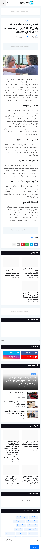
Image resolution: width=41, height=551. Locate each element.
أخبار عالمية (22, 517)
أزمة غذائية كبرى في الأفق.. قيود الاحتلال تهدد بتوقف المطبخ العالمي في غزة (30, 296)
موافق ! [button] (34, 547)
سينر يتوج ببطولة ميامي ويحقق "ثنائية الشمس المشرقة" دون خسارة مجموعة (11, 480)
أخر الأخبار (19, 521)
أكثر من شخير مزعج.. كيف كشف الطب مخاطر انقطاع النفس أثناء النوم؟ (30, 480)
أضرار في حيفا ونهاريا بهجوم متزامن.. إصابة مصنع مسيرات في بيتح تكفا (30, 445)
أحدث (37, 340)
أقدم (3, 340)
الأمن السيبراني (30, 529)
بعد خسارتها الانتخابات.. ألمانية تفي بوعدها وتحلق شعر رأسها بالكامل (12, 272)
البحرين (32, 533)
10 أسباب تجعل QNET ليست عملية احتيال (14, 403)
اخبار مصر (31, 521)
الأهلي (18, 529)
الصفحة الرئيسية (32, 21)
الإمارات (21, 525)
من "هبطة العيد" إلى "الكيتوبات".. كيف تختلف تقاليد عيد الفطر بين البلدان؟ (30, 272)
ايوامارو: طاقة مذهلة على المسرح (16, 394)
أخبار (24, 21)
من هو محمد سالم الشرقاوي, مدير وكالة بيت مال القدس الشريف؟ (14, 414)
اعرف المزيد (30, 542)
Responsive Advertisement (20, 12)
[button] (38, 3)
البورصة (10, 533)
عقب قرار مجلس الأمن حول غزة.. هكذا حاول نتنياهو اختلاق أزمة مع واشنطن (21, 381)
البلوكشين (21, 533)
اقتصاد (32, 525)
